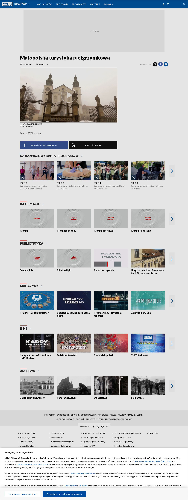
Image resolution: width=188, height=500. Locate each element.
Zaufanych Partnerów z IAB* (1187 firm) (153, 461)
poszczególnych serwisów (83, 473)
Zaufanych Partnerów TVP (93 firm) (32, 464)
